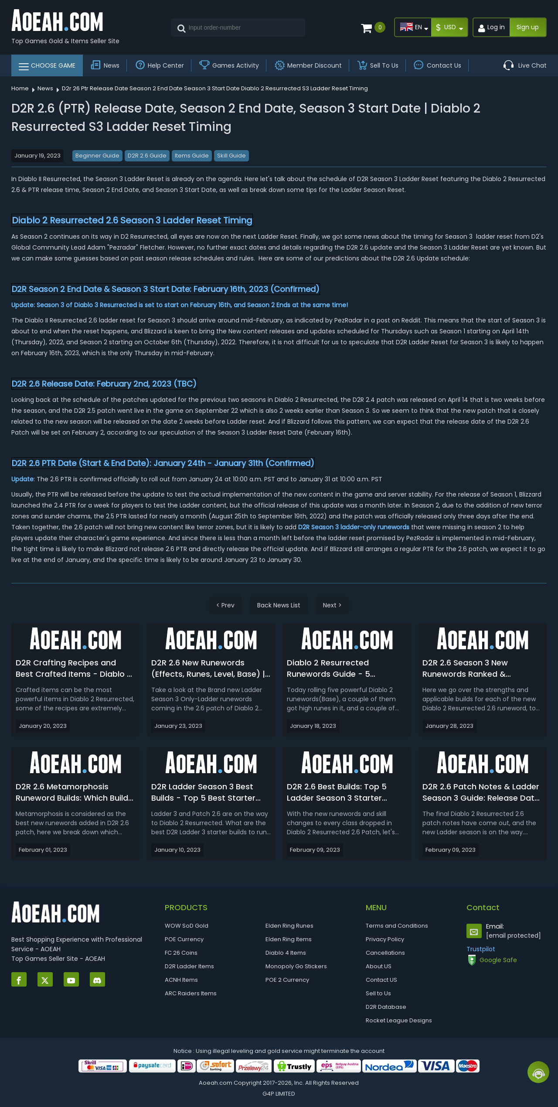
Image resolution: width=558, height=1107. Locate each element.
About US (378, 966)
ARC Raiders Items (191, 993)
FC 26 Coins (181, 953)
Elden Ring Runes (289, 926)
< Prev (225, 605)
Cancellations (385, 953)
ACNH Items (181, 980)
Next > (332, 605)
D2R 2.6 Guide (147, 155)
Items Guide (192, 155)
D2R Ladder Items (189, 966)
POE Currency (184, 939)
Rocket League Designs (399, 1020)
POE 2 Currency (287, 980)
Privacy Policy (385, 939)
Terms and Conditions (397, 926)
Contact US (381, 980)
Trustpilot (480, 949)
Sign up (528, 27)
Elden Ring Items (288, 939)
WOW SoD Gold (186, 926)
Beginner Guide (97, 155)
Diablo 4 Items (285, 953)
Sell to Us (378, 993)
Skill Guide (231, 155)
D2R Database (386, 1007)
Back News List (278, 605)
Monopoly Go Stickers (296, 966)
